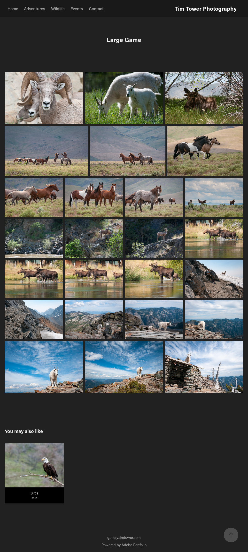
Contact (96, 8)
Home (13, 8)
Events (76, 8)
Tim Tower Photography (206, 8)
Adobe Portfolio (134, 544)
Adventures (34, 8)
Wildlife (58, 8)
